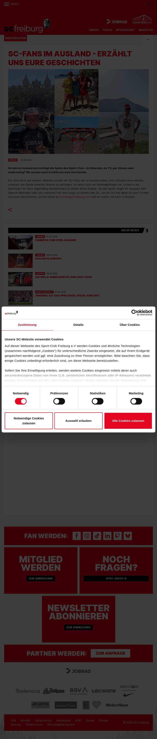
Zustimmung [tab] (27, 324)
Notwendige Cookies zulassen (29, 420)
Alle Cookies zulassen (128, 420)
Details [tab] (78, 324)
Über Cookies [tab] (130, 324)
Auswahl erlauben (78, 420)
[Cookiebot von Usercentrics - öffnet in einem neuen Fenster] (134, 313)
